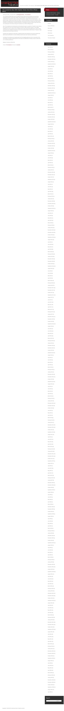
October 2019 (50, 234)
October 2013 (50, 408)
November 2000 (51, 653)
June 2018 (50, 273)
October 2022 (50, 148)
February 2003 (50, 588)
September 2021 (51, 179)
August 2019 (50, 239)
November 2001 (51, 624)
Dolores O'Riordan (51, 25)
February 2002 (50, 617)
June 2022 (50, 157)
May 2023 (49, 131)
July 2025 (49, 68)
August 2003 (50, 574)
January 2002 (50, 619)
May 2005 (49, 523)
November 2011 (51, 456)
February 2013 (50, 420)
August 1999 (50, 689)
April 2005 (49, 525)
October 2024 (50, 90)
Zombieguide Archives (20, 14)
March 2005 (50, 528)
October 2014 (50, 379)
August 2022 (50, 153)
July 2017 (49, 299)
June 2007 (50, 468)
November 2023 (51, 116)
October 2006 (50, 487)
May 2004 (49, 552)
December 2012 (51, 424)
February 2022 (50, 167)
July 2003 (49, 576)
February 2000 (50, 675)
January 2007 (50, 480)
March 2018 (50, 280)
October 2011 (50, 458)
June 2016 (50, 331)
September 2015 (51, 352)
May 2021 (49, 189)
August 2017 (50, 297)
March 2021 (50, 193)
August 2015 (50, 355)
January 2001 (50, 648)
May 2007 (49, 470)
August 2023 (50, 124)
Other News (50, 33)
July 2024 (49, 97)
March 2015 (50, 367)
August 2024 (50, 95)
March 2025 (50, 78)
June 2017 (50, 302)
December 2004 (51, 535)
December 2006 (51, 482)
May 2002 (49, 610)
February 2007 (50, 477)
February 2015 (50, 369)
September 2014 (51, 381)
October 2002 (50, 598)
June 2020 (50, 215)
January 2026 (50, 54)
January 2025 (50, 83)
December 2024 (51, 85)
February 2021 (50, 196)
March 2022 (50, 165)
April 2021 (49, 191)
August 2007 (50, 463)
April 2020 (49, 220)
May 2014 (49, 391)
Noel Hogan (50, 30)
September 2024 (51, 92)
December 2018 (51, 258)
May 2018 (49, 275)
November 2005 (51, 509)
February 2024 (50, 109)
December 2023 (51, 114)
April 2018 (49, 278)
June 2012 (50, 439)
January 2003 (50, 590)
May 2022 (49, 160)
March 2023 (50, 136)
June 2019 (50, 244)
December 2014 (51, 374)
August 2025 (50, 66)
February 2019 (50, 254)
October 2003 (50, 569)
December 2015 (51, 345)
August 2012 (50, 434)
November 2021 (51, 174)
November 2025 (51, 59)
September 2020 (51, 208)
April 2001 (49, 641)
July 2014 (49, 386)
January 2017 (50, 314)
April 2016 (49, 335)
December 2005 (51, 506)
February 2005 (50, 530)
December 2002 (51, 593)
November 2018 (51, 261)
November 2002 (51, 595)
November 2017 (51, 290)
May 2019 (49, 246)
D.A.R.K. (49, 23)
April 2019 (49, 249)
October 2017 (50, 292)
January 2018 (50, 285)
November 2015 (51, 347)
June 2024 (50, 100)
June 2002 (50, 607)
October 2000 (50, 655)
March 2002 (50, 614)
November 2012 (51, 427)
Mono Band (50, 28)
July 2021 (49, 184)
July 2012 (49, 436)
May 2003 (49, 581)
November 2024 (51, 88)
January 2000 (50, 677)
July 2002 (49, 605)
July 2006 (49, 494)
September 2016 (51, 323)
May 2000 (49, 667)
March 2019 (50, 251)
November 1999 (51, 682)
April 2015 (49, 364)
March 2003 (50, 586)
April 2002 (49, 612)
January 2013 (50, 422)
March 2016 (50, 338)
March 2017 (50, 309)
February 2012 (50, 448)
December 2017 (51, 287)
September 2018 (51, 266)
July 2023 (49, 126)
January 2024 (50, 112)
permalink (18, 44)
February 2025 (50, 80)
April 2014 (49, 393)
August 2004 (50, 545)
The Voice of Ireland (51, 37)
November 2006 (51, 485)
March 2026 (50, 49)
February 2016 (50, 340)
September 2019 (51, 237)
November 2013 (51, 405)
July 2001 (49, 634)
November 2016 (51, 319)
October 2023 (50, 119)
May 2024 (49, 102)
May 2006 (49, 499)
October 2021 (50, 177)
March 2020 (50, 222)
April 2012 (49, 444)
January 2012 (50, 451)
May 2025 (49, 73)
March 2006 (50, 504)
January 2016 (50, 343)
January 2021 (50, 198)
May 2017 (49, 304)
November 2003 (51, 566)
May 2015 (49, 362)
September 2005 (51, 513)
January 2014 (50, 400)
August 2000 (50, 660)
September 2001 (51, 629)
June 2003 (50, 578)
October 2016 (50, 321)
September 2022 (51, 150)
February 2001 (50, 646)
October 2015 (50, 350)
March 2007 (50, 475)
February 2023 (50, 138)
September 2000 (51, 658)
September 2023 (51, 121)
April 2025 (49, 76)
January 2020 (50, 227)
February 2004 (50, 559)
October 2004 (50, 540)
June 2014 (50, 388)
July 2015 (49, 357)
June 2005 (50, 521)
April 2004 (49, 554)
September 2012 (51, 432)
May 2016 (49, 333)
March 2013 (50, 417)
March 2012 (50, 446)
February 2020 (50, 225)
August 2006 (50, 492)
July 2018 (49, 270)
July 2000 (49, 663)
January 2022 (50, 169)
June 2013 (50, 410)
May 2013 (49, 412)
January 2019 (50, 256)
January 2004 (50, 562)
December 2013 (51, 403)
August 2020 (50, 210)
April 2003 (49, 583)
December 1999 (51, 679)
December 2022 (51, 143)
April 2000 (49, 670)
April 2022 (49, 162)
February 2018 (50, 282)
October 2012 (50, 429)
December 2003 (51, 564)
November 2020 (51, 203)
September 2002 (51, 600)
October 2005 (50, 511)
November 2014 (51, 376)
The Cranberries (28, 14)
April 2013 (49, 415)
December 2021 (51, 172)
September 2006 (51, 489)
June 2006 (50, 497)
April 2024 (49, 104)
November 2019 (51, 232)
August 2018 (50, 268)
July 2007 (49, 465)
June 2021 (50, 186)
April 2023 (49, 133)
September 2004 (51, 542)
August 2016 (50, 326)
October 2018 (50, 263)
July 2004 (49, 547)
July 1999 (49, 691)
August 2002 (50, 602)
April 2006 (49, 501)
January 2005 (50, 533)
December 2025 (51, 56)
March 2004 (50, 557)
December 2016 (51, 316)
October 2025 (50, 61)
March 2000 (50, 672)
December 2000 (51, 651)
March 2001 (50, 643)
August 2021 (50, 181)
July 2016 (49, 328)
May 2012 (49, 441)
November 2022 (51, 145)
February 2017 (50, 311)
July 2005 (49, 518)
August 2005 (50, 516)
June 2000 (50, 665)
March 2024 (50, 107)
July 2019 (49, 242)
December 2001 (51, 622)
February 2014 (50, 398)
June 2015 (50, 359)
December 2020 (51, 201)
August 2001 (50, 631)
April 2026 (49, 47)
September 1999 (51, 687)
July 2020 (49, 213)
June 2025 (50, 71)
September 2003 (51, 571)
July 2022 (49, 155)
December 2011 (51, 453)
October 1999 (50, 684)
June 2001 (50, 636)
